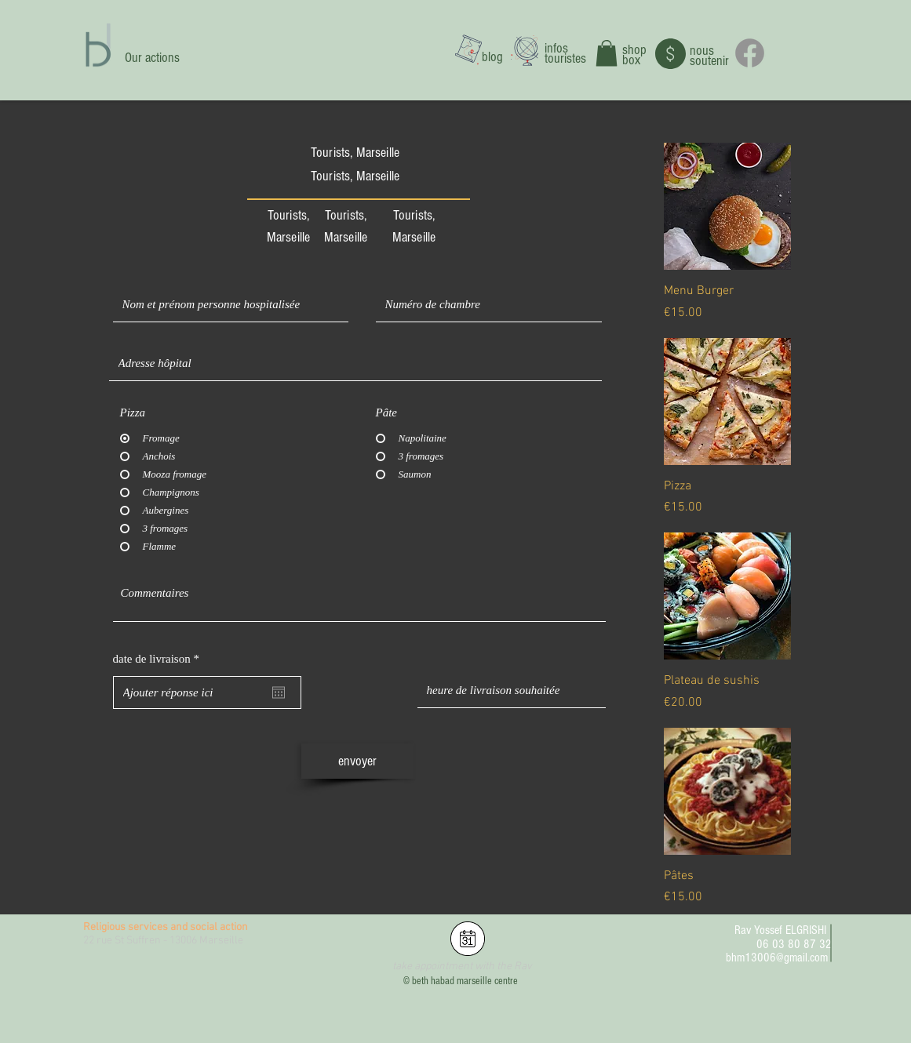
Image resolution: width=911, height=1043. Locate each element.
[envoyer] (357, 761)
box (631, 60)
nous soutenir (709, 55)
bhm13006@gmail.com (777, 957)
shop (634, 50)
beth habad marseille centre (465, 981)
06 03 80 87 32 (794, 944)
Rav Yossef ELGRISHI (780, 930)
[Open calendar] (278, 692)
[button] (607, 53)
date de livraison (159, 659)
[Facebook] (750, 53)
